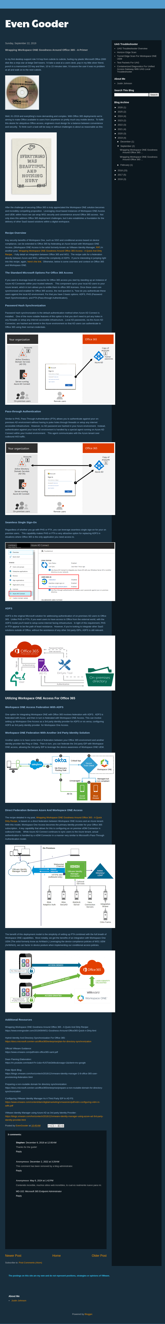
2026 (120, 107)
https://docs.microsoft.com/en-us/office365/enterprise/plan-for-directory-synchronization (48, 1041)
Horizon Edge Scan (126, 52)
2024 (120, 116)
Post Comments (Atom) (30, 1262)
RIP (98, 247)
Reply (19, 1151)
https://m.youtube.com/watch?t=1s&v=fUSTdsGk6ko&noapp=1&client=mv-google (45, 1062)
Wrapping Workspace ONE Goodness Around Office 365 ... (138, 151)
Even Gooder (36, 23)
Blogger (88, 1314)
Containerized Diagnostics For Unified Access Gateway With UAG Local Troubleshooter (136, 69)
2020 (120, 133)
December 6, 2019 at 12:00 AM (41, 1142)
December (125, 141)
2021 (120, 129)
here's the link (34, 261)
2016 (120, 179)
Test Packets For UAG (128, 62)
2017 (120, 174)
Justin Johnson (124, 83)
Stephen (20, 1142)
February (125, 165)
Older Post (99, 1255)
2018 (120, 170)
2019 (120, 138)
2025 (120, 111)
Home (56, 1255)
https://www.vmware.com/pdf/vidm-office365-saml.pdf (31, 1052)
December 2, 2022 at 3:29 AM (44, 1161)
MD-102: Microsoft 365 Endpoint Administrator (39, 1191)
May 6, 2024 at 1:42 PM (41, 1180)
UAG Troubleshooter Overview (132, 48)
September (126, 146)
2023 (120, 120)
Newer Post (13, 1255)
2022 (120, 124)
